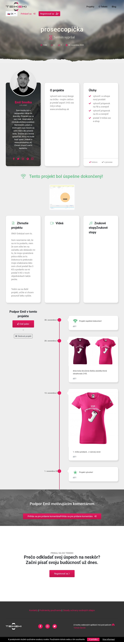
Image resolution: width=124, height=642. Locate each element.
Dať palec (23, 324)
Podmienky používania (50, 610)
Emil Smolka (23, 102)
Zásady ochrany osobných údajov (79, 610)
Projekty (90, 7)
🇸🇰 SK (11, 14)
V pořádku (93, 639)
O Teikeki (103, 7)
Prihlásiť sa (28, 14)
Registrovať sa (49, 14)
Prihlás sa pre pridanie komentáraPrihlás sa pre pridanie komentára (62, 516)
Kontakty (33, 610)
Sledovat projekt (23, 336)
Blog (114, 7)
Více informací (108, 639)
